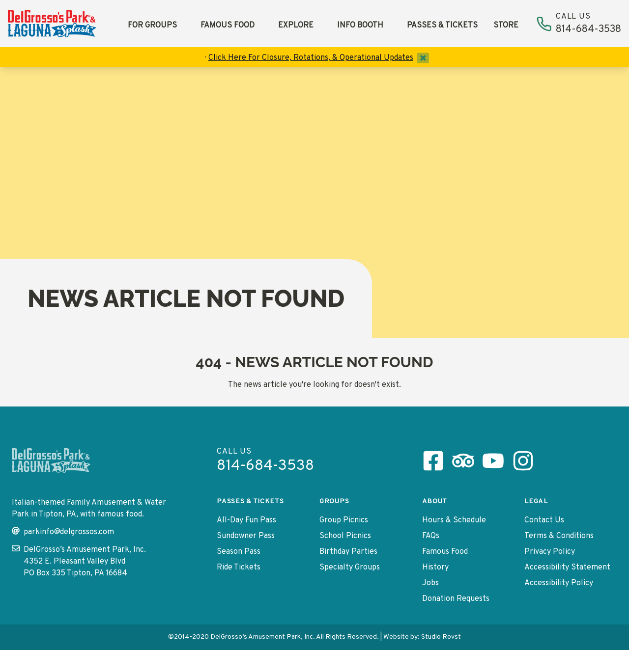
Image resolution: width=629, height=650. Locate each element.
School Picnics (345, 536)
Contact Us (544, 520)
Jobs (430, 583)
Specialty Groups (349, 567)
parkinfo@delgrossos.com (63, 532)
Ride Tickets (238, 567)
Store (505, 25)
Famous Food (227, 25)
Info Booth (360, 25)
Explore (296, 25)
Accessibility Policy (558, 583)
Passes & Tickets (442, 25)
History (435, 567)
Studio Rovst (441, 637)
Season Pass (238, 552)
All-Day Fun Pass (246, 520)
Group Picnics (343, 520)
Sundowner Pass (246, 536)
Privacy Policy (549, 552)
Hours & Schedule (454, 520)
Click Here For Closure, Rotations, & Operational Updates (310, 58)
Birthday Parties (348, 552)
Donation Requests (455, 599)
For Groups (152, 25)
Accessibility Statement (567, 567)
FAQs (430, 536)
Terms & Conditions (559, 536)
